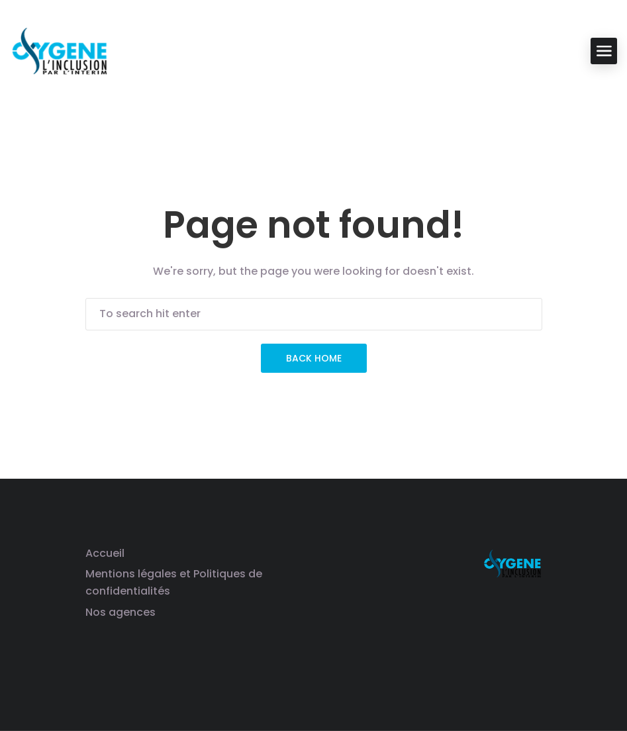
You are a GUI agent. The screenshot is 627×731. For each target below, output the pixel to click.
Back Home (314, 358)
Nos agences (120, 612)
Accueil (104, 553)
